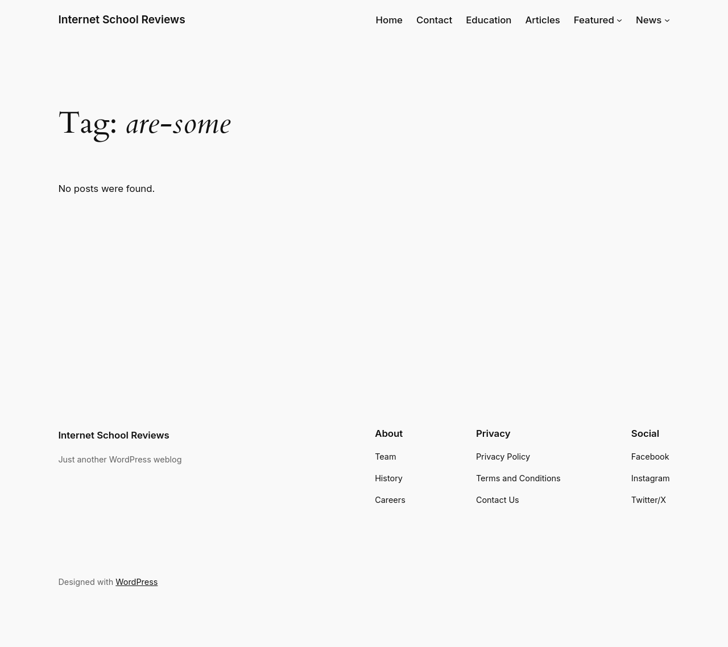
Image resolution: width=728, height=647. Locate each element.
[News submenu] (667, 20)
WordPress (136, 582)
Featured (594, 20)
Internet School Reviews (121, 19)
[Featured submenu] (619, 20)
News (648, 20)
